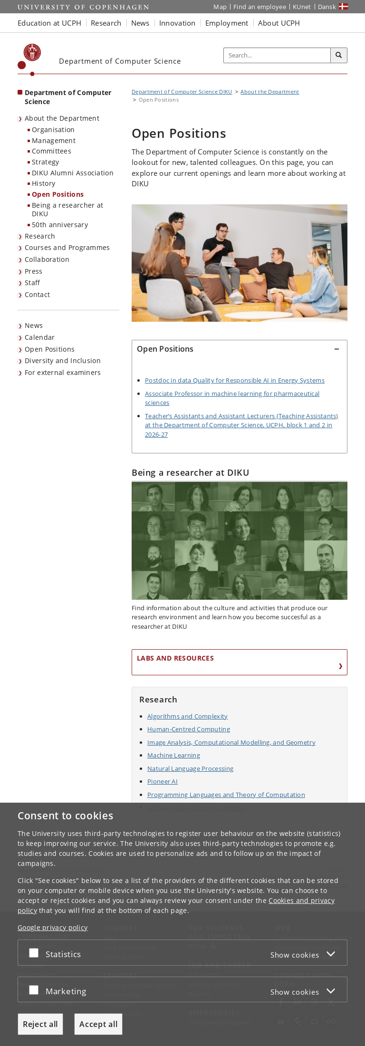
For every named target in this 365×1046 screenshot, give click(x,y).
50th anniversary (60, 224)
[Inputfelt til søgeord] (277, 56)
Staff (32, 282)
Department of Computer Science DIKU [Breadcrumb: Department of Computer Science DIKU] (182, 91)
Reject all (40, 1024)
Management (54, 140)
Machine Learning (173, 755)
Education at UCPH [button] (49, 23)
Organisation (53, 129)
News (34, 325)
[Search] (338, 56)
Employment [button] (227, 23)
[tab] (239, 353)
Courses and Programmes (67, 247)
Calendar (40, 337)
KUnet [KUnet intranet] (302, 6)
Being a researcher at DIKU (67, 210)
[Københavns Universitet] (29, 60)
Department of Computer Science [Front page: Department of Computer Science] (68, 97)
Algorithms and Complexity (187, 716)
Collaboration (47, 259)
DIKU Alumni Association (73, 172)
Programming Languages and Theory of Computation (226, 794)
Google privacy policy (52, 927)
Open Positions (58, 194)
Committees (51, 150)
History (43, 183)
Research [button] (106, 23)
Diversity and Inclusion (63, 360)
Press (34, 271)
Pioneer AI (162, 781)
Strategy (45, 161)
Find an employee (259, 6)
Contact (37, 294)
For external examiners (63, 372)
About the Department (62, 118)
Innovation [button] (177, 23)
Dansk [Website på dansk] (327, 6)
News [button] (140, 23)
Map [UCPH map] (220, 6)
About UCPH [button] (279, 23)
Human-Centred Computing (188, 729)
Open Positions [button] (165, 349)
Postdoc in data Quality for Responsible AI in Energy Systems (235, 380)
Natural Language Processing (190, 768)
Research (40, 235)
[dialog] (182, 924)
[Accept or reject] (36, 952)
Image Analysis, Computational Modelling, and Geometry (231, 742)
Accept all (98, 1024)
